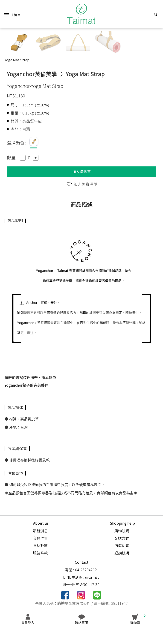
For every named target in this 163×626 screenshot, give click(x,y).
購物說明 (121, 530)
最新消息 (40, 530)
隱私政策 (40, 545)
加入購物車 (81, 171)
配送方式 (121, 538)
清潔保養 (121, 545)
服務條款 (40, 553)
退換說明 (121, 553)
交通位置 (40, 538)
